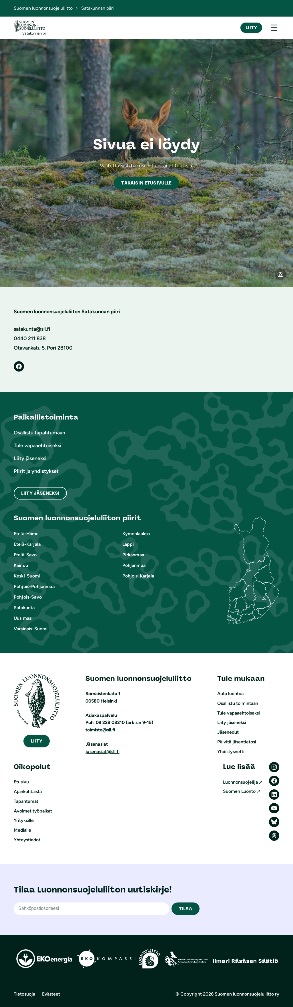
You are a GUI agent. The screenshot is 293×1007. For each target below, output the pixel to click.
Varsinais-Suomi (30, 628)
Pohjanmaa (133, 565)
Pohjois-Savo (28, 597)
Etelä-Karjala (27, 544)
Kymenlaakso (136, 533)
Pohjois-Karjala (138, 576)
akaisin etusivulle (146, 183)
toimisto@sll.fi (100, 730)
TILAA (185, 908)
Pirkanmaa (133, 554)
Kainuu (21, 565)
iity (36, 741)
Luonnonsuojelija (240, 782)
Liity (251, 27)
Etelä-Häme (26, 533)
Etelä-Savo (25, 554)
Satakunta (24, 607)
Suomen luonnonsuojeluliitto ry (247, 994)
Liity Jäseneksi (40, 493)
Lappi (128, 544)
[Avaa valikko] (274, 28)
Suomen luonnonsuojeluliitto (43, 8)
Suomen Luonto (239, 791)
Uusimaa (22, 618)
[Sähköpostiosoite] (91, 908)
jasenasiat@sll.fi (102, 751)
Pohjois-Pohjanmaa (34, 586)
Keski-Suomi (27, 576)
